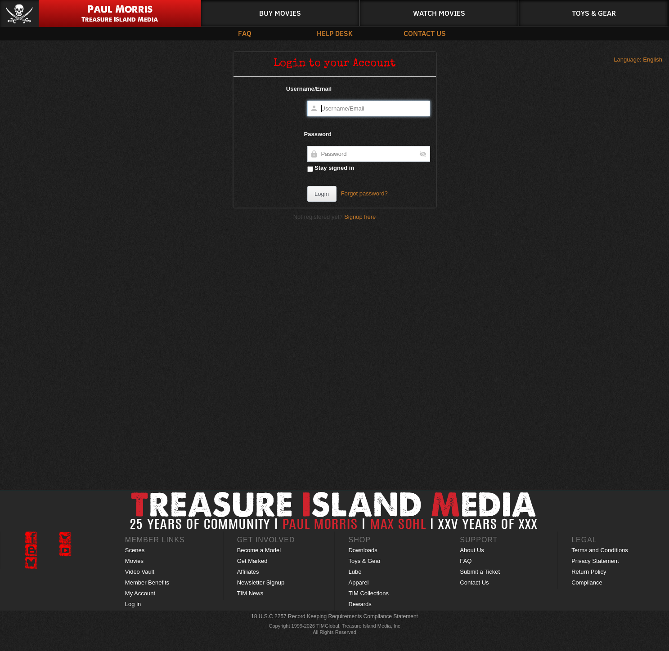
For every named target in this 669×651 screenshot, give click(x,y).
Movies (134, 561)
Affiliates (248, 571)
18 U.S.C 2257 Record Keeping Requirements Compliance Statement (334, 616)
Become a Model (259, 550)
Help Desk (335, 33)
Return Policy (588, 571)
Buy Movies (280, 13)
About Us (472, 550)
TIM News (250, 593)
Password (318, 134)
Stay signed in (331, 168)
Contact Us (425, 33)
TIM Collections (368, 593)
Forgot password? (364, 193)
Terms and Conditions (599, 550)
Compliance (586, 582)
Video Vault (139, 571)
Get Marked (252, 561)
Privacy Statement (595, 561)
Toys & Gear (594, 13)
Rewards (359, 604)
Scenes (134, 550)
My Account (140, 593)
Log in (133, 604)
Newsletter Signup (261, 582)
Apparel (358, 582)
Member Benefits (147, 582)
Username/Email (309, 88)
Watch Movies (439, 13)
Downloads (362, 550)
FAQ (244, 33)
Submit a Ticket (480, 571)
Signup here (360, 216)
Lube (354, 571)
